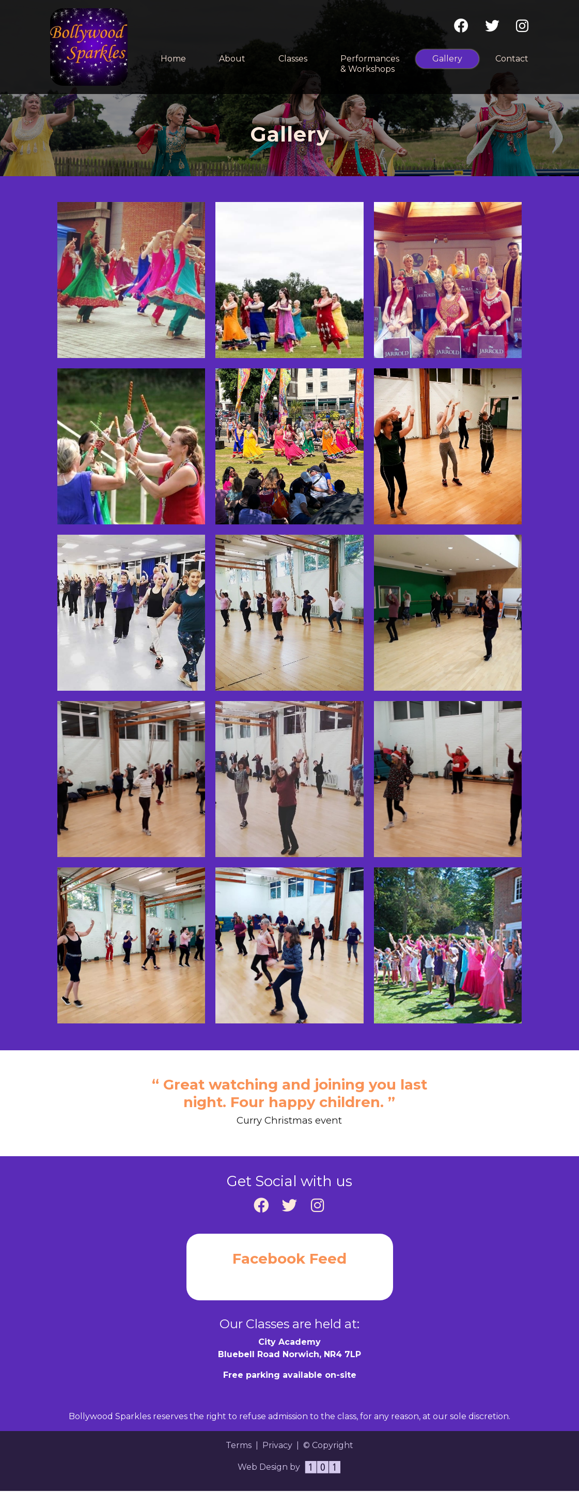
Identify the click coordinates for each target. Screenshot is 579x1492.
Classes (292, 59)
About (232, 59)
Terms (239, 1446)
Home (173, 59)
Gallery (455, 58)
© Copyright (328, 1446)
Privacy (277, 1446)
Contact (511, 59)
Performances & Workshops (369, 64)
